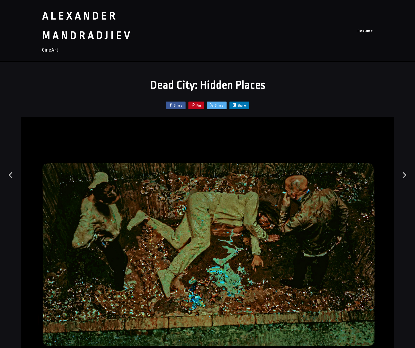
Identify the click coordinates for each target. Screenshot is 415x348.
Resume (365, 30)
